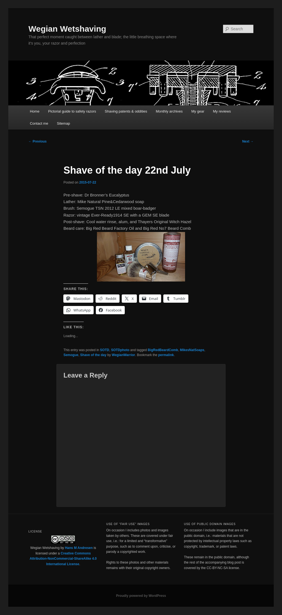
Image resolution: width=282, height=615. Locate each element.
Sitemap (63, 123)
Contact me (39, 123)
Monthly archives (169, 111)
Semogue (70, 355)
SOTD (104, 350)
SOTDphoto (120, 350)
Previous (37, 141)
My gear (197, 111)
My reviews (222, 111)
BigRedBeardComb (163, 350)
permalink (166, 355)
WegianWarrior (123, 355)
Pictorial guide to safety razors (72, 111)
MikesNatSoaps (192, 350)
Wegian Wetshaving (67, 28)
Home (34, 111)
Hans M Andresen (79, 548)
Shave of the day (93, 355)
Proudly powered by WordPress (141, 596)
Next (247, 141)
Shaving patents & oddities (126, 111)
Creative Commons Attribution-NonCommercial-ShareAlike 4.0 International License (63, 558)
